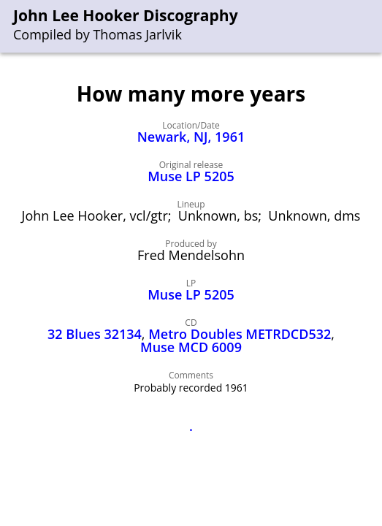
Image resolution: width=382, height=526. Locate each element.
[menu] (372, 26)
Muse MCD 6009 (191, 347)
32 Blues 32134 (94, 334)
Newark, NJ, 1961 (191, 136)
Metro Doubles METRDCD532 (239, 334)
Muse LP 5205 (191, 176)
